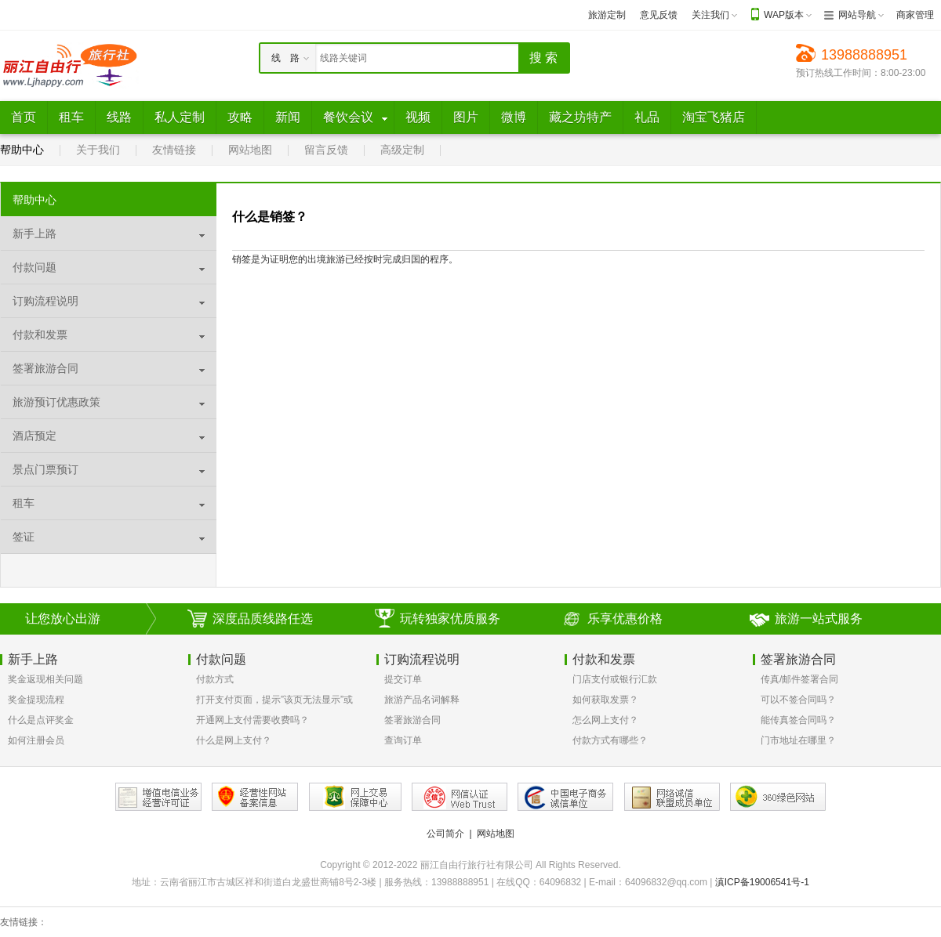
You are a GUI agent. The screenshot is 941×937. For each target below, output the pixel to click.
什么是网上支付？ (233, 740)
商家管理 (915, 14)
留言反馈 (326, 149)
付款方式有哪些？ (610, 740)
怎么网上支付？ (605, 720)
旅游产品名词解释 (422, 699)
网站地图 (250, 149)
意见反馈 (659, 14)
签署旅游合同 (412, 720)
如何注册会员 (36, 740)
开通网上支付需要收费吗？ (252, 720)
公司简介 (445, 833)
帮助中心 (22, 149)
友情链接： (23, 922)
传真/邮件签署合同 (799, 679)
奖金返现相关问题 (45, 679)
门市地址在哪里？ (798, 740)
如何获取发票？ (605, 699)
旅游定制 (607, 14)
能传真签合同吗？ (798, 720)
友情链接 (174, 149)
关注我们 (710, 14)
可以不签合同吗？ (798, 699)
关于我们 (98, 149)
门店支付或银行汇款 (614, 679)
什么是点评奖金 (41, 720)
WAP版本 (784, 14)
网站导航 (857, 14)
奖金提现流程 (36, 699)
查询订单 (403, 740)
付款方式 (215, 679)
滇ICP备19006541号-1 (762, 882)
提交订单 (403, 679)
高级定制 (402, 149)
